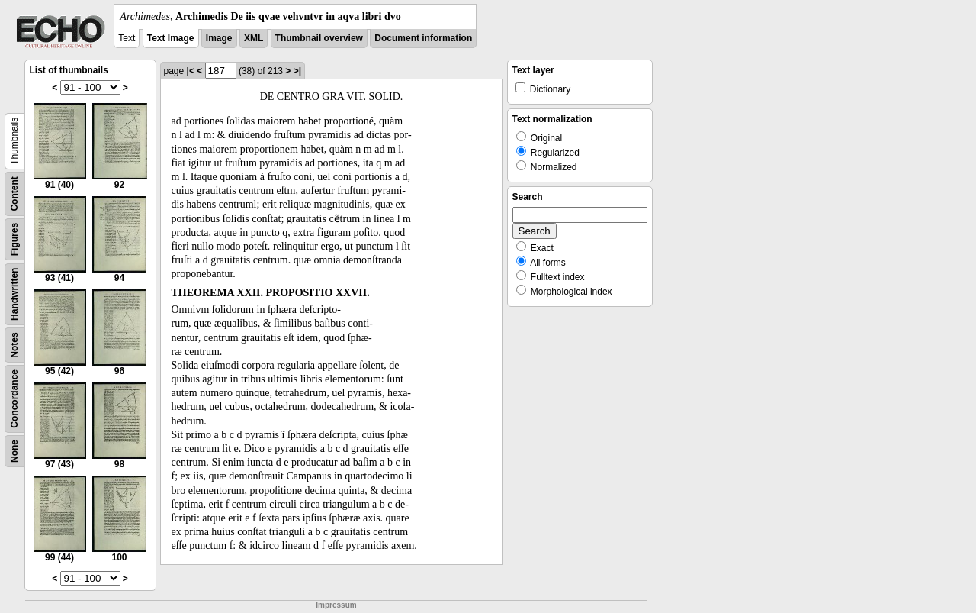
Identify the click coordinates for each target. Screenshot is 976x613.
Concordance (14, 398)
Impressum (336, 605)
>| (297, 71)
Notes (14, 344)
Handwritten (14, 294)
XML (253, 38)
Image (219, 38)
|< (190, 71)
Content (14, 193)
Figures (14, 239)
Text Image (170, 38)
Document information (423, 38)
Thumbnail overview (319, 38)
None (14, 451)
